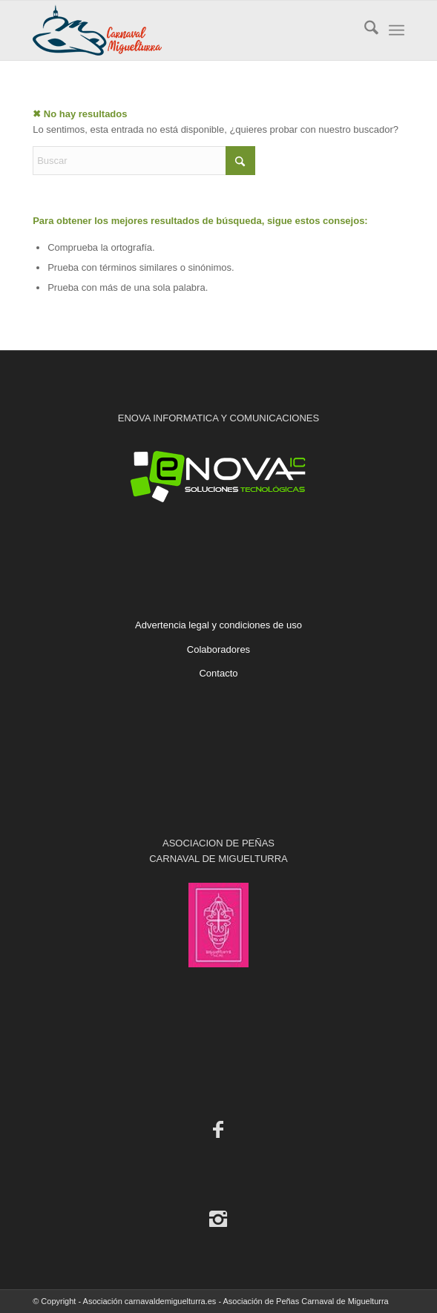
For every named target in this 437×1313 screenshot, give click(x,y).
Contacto (218, 673)
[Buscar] (363, 30)
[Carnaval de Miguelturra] (181, 30)
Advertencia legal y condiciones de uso (218, 625)
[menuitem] (363, 30)
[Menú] (396, 30)
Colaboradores (218, 649)
